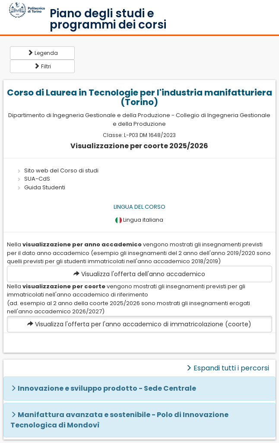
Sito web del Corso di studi (61, 170)
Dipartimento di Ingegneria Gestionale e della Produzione (89, 115)
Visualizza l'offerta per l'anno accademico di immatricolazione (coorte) (139, 324)
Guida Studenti (44, 187)
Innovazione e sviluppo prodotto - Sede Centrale (107, 388)
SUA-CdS (37, 179)
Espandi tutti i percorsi (227, 368)
